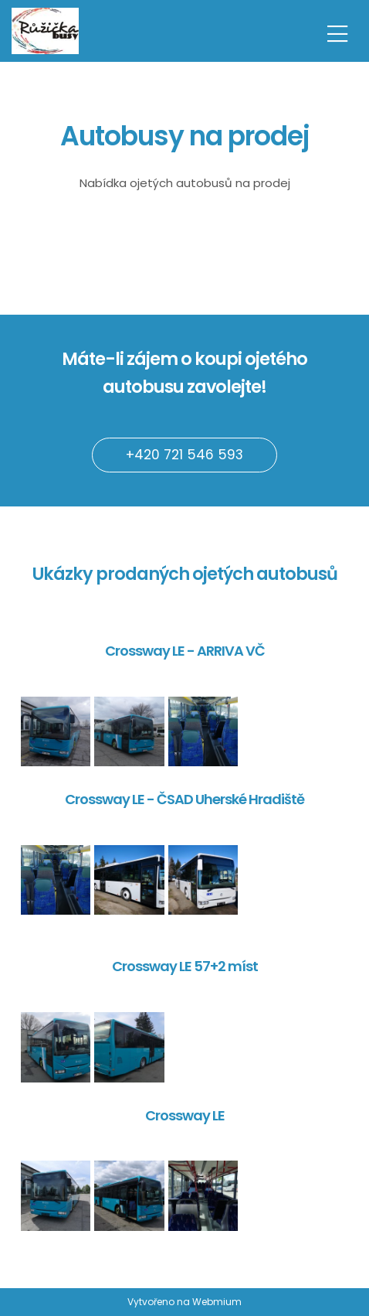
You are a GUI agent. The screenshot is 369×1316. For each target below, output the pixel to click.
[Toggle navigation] (337, 31)
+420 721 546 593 (184, 454)
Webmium (217, 1301)
